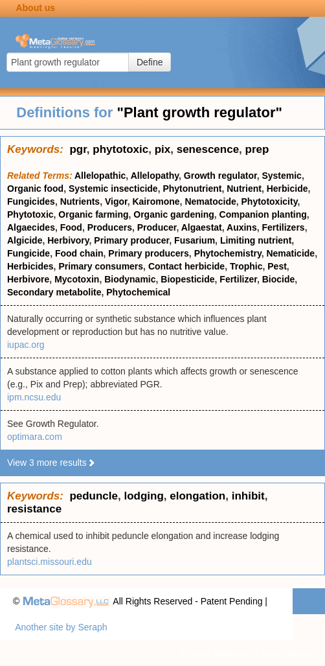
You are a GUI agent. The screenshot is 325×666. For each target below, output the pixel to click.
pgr (77, 149)
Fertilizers (283, 227)
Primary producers (148, 253)
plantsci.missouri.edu (49, 562)
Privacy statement (216, 653)
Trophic (246, 266)
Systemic (281, 175)
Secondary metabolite (54, 292)
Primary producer (131, 240)
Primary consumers (100, 266)
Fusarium (194, 240)
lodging (143, 496)
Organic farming (93, 214)
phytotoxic (120, 149)
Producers (109, 227)
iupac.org (26, 344)
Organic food (35, 188)
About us (35, 8)
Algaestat (201, 227)
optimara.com (34, 436)
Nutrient (244, 188)
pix (163, 149)
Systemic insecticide (113, 188)
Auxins (242, 227)
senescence (208, 149)
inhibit (248, 496)
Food (71, 227)
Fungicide (28, 253)
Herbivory (68, 240)
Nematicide (290, 253)
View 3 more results (51, 462)
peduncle (93, 496)
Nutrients (80, 201)
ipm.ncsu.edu (34, 397)
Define (149, 62)
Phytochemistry (228, 253)
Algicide (24, 240)
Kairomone (155, 201)
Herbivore (28, 279)
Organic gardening (173, 214)
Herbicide (287, 188)
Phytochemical (138, 292)
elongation (197, 496)
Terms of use (286, 653)
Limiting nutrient (255, 240)
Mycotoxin (76, 279)
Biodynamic (129, 279)
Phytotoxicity (269, 201)
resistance (34, 509)
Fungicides (31, 201)
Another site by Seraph (61, 627)
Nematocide (210, 201)
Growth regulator (220, 175)
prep (257, 149)
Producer (157, 227)
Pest (277, 266)
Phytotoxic (30, 214)
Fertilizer (238, 279)
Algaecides (31, 227)
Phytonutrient (191, 188)
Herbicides (30, 266)
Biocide (278, 279)
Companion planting (263, 214)
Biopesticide (187, 279)
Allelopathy (155, 175)
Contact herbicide (186, 266)
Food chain (79, 253)
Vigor (116, 201)
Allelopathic (100, 175)
